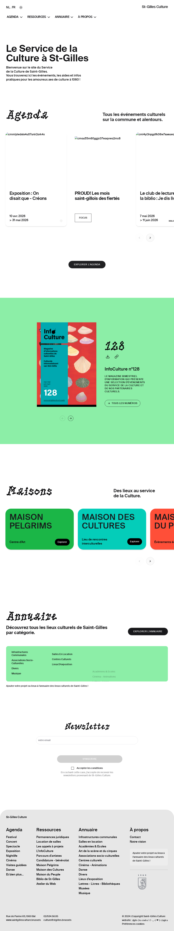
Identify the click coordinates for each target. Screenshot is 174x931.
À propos (87, 17)
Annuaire (64, 17)
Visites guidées (16, 865)
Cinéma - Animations (93, 865)
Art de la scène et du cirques (98, 851)
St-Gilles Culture (155, 7)
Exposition (13, 851)
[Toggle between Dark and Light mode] (21, 7)
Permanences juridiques (52, 837)
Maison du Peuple (48, 874)
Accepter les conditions (90, 768)
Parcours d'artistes (49, 855)
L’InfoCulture (44, 851)
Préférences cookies (133, 924)
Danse (10, 869)
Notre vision (138, 841)
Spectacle (13, 846)
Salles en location (90, 841)
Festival (11, 837)
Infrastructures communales (20, 682)
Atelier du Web (46, 883)
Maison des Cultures (50, 869)
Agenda (15, 17)
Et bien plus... (15, 874)
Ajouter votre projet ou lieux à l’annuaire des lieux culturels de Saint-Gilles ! (47, 695)
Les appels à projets (49, 846)
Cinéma (11, 860)
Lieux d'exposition (91, 879)
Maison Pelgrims (47, 865)
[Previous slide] (139, 571)
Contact (135, 837)
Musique (84, 893)
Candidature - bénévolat (52, 860)
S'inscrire (90, 759)
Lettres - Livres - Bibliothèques (99, 883)
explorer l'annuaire (147, 641)
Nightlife (11, 855)
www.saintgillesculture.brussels (23, 920)
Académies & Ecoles (92, 846)
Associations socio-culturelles (22, 690)
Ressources (39, 17)
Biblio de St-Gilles (48, 879)
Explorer (62, 551)
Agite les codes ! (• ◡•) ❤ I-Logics (150, 920)
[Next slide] (150, 571)
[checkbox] (72, 768)
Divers (83, 874)
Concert (11, 841)
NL (8, 7)
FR (13, 7)
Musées (84, 888)
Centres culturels (90, 860)
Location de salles (48, 841)
